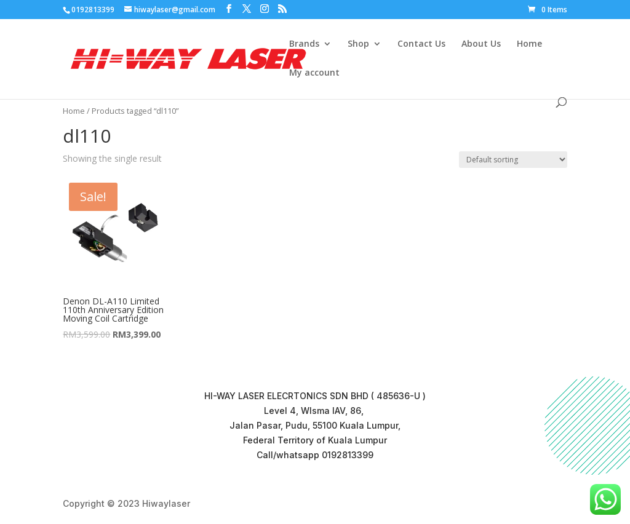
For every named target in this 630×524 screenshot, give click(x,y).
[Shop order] (513, 159)
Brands (304, 44)
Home (529, 44)
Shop (358, 44)
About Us (481, 44)
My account (314, 73)
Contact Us (421, 44)
